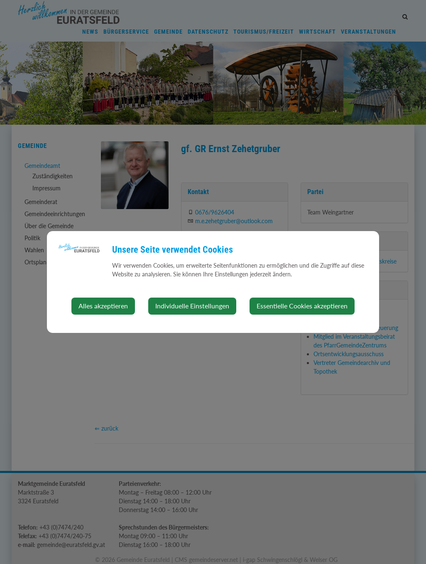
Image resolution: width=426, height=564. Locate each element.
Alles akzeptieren (103, 306)
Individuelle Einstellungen (192, 306)
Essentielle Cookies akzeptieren (302, 306)
